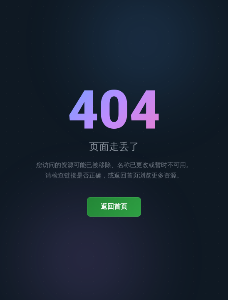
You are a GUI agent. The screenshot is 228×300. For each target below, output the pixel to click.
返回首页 (114, 206)
